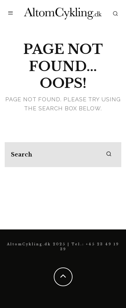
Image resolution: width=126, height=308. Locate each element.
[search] (108, 154)
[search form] (63, 154)
